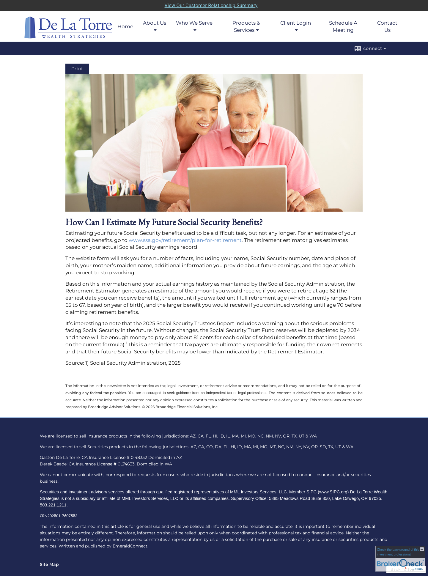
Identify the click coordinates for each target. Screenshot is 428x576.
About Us (154, 23)
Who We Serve (194, 23)
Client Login (295, 23)
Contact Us (387, 26)
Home (125, 26)
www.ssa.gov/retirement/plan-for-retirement (185, 240)
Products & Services (246, 26)
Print (77, 68)
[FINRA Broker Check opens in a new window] (400, 559)
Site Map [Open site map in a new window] (49, 564)
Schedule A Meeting (343, 26)
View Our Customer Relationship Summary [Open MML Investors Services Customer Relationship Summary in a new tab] (211, 5)
